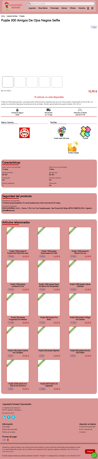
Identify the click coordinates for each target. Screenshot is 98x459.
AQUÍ (78, 456)
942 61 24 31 (9, 413)
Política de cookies (8, 432)
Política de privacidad (9, 429)
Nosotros (81, 8)
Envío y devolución (85, 429)
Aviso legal (6, 427)
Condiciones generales (87, 427)
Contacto (82, 432)
